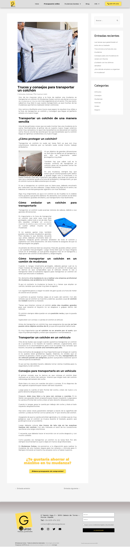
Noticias (29, 95)
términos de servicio (47, 544)
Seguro (97, 111)
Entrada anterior (23, 489)
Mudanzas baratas (73, 4)
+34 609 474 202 (51, 521)
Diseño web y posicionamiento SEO (89, 543)
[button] (113, 4)
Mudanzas (98, 100)
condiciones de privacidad (35, 544)
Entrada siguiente (71, 489)
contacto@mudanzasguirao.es (52, 524)
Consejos (98, 96)
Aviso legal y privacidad (52, 543)
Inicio (37, 4)
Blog (87, 4)
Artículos (22, 95)
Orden (96, 107)
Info (96, 4)
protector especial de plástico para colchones (35, 223)
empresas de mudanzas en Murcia (32, 102)
